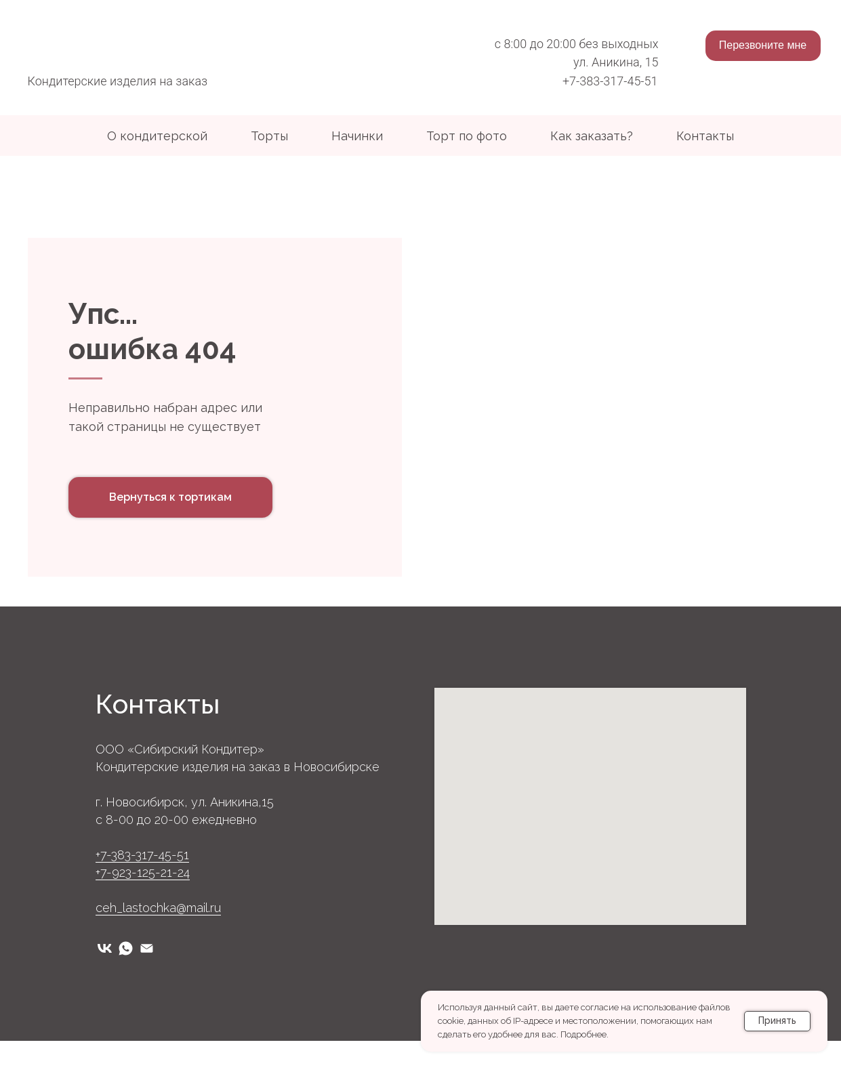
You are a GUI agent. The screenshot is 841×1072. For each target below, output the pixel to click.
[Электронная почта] (146, 979)
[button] (763, 45)
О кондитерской (157, 136)
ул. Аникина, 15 (616, 62)
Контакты (705, 136)
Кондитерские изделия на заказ (118, 81)
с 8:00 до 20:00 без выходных (577, 44)
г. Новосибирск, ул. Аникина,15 (185, 833)
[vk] (104, 979)
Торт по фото (466, 136)
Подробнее (583, 1034)
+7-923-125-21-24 (143, 903)
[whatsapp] (125, 979)
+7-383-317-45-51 (610, 81)
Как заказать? (591, 136)
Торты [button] (269, 136)
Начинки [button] (357, 136)
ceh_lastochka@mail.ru (158, 939)
